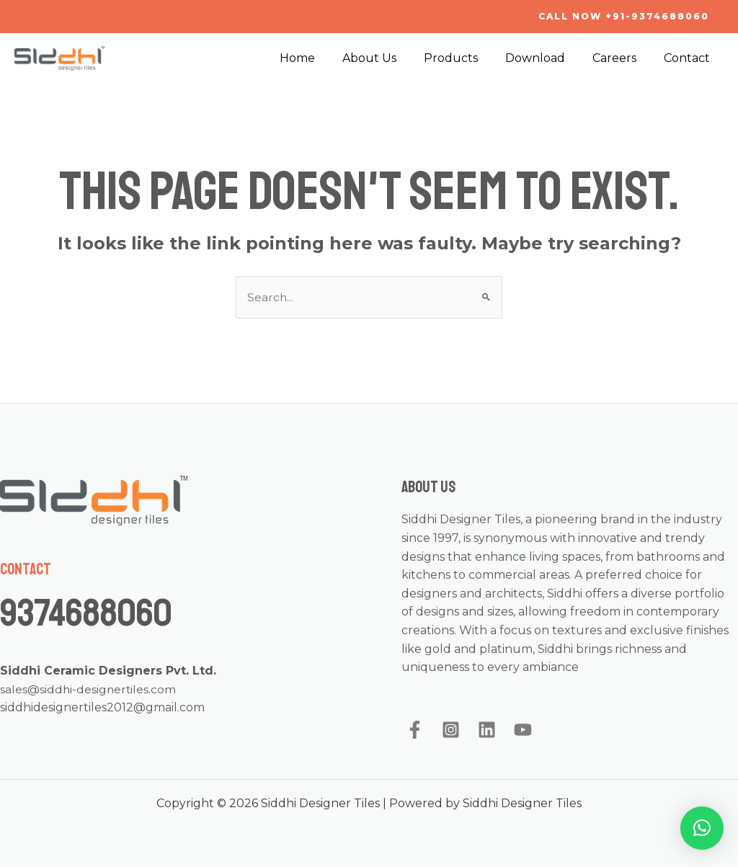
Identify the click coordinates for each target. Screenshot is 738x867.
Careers (621, 58)
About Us (389, 58)
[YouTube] (523, 730)
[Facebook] (415, 730)
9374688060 (96, 612)
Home (321, 58)
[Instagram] (451, 730)
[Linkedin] (487, 730)
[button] (702, 828)
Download (546, 58)
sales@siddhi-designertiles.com (89, 689)
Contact (689, 58)
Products (466, 58)
